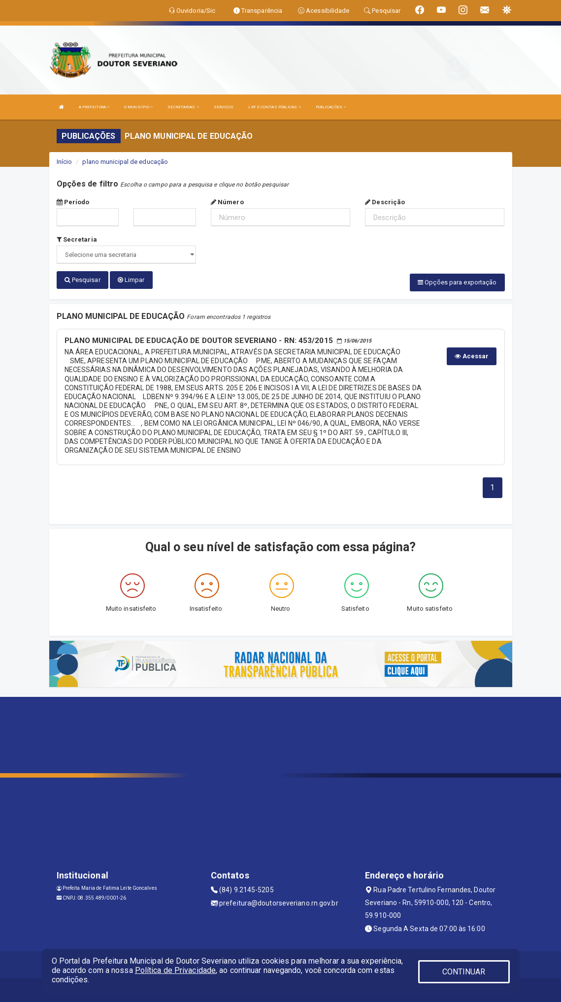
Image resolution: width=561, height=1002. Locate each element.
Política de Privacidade (175, 970)
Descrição (385, 202)
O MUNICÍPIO (138, 107)
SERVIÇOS (224, 107)
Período (73, 202)
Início (64, 161)
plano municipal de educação (125, 161)
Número (227, 202)
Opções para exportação (457, 282)
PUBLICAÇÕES (331, 107)
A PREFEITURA (94, 107)
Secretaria (77, 239)
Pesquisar (82, 279)
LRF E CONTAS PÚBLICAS (274, 107)
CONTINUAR (464, 971)
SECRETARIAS (182, 107)
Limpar (131, 279)
